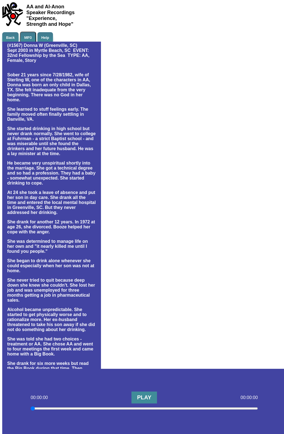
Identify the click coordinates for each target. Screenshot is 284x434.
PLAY (144, 397)
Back (10, 38)
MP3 (28, 38)
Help (45, 38)
